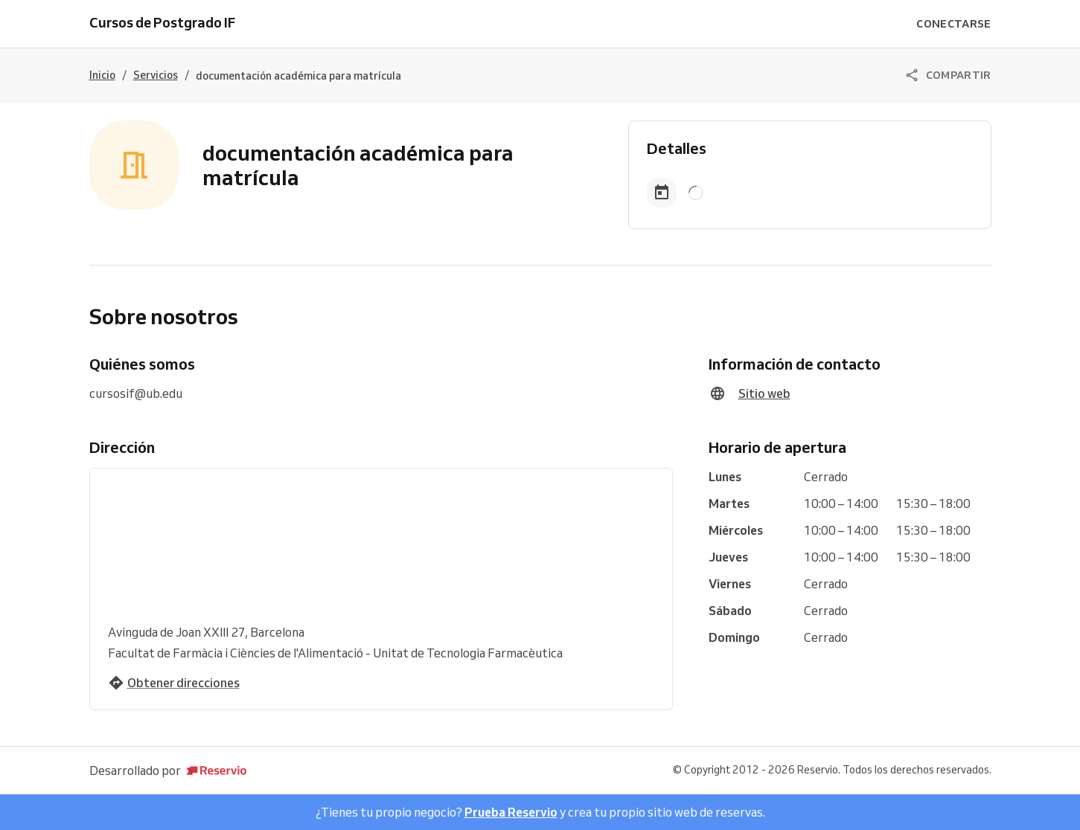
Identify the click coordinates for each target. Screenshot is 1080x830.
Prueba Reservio (510, 812)
